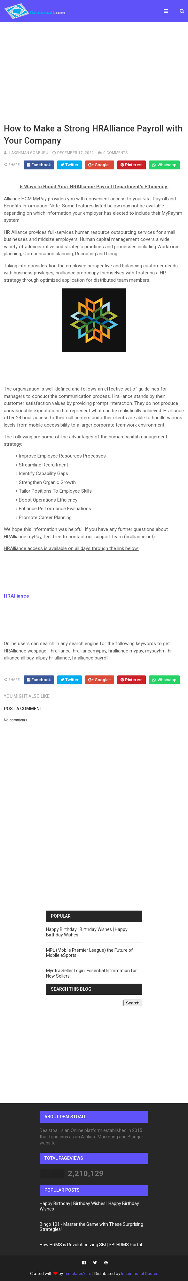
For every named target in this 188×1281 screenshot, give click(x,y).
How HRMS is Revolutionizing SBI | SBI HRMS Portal (91, 1244)
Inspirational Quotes (139, 1273)
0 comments (115, 153)
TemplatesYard (77, 1273)
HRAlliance (16, 596)
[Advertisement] (94, 71)
